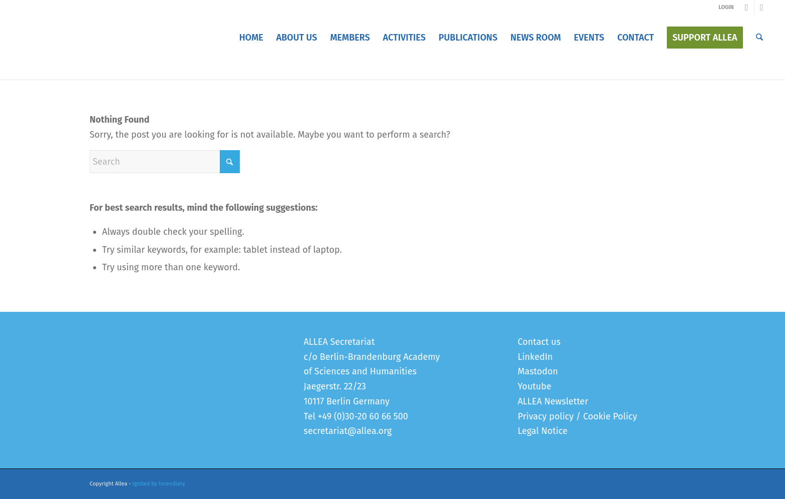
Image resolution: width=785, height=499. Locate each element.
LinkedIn (535, 356)
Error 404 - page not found (137, 69)
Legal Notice (542, 430)
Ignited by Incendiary (159, 483)
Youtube (534, 386)
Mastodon (538, 371)
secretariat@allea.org (348, 430)
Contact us (539, 341)
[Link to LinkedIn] (761, 7)
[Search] (759, 38)
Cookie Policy (610, 416)
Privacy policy (546, 416)
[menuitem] (251, 38)
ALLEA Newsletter (553, 401)
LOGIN (725, 7)
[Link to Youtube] (746, 7)
